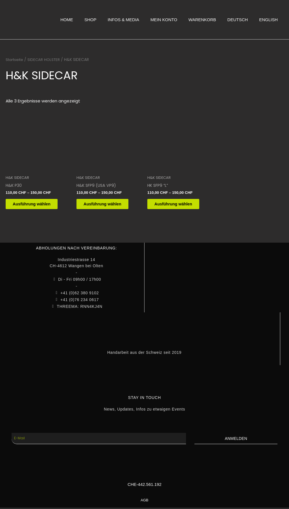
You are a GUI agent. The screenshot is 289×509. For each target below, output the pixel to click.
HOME (66, 19)
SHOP (90, 19)
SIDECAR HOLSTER (45, 59)
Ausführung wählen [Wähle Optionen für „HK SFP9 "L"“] (178, 204)
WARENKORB (202, 19)
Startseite (15, 59)
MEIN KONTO (163, 19)
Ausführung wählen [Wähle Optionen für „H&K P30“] (36, 204)
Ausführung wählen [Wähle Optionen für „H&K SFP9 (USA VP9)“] (107, 204)
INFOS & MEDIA (123, 19)
